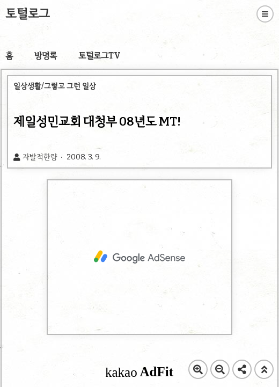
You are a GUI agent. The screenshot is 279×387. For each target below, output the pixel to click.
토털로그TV (99, 55)
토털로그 (27, 13)
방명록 (45, 55)
